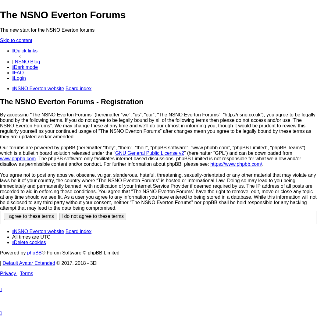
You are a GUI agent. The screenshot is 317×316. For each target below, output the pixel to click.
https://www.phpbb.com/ (236, 164)
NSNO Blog (27, 61)
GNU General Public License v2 (149, 153)
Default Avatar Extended (29, 263)
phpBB (34, 252)
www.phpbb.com (18, 158)
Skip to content (16, 40)
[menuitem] (18, 72)
